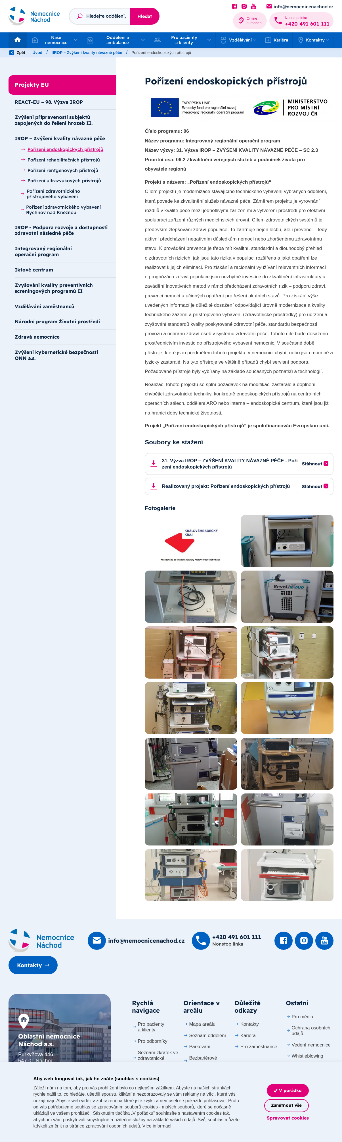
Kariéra (276, 40)
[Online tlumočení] (250, 20)
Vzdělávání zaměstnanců (44, 306)
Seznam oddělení (204, 1035)
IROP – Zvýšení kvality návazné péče (159, 52)
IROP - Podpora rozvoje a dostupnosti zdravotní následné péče (61, 230)
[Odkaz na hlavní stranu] (34, 16)
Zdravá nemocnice (37, 337)
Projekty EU (104, 52)
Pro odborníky (149, 1041)
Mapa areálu (199, 1024)
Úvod (37, 52)
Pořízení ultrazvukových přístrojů (61, 180)
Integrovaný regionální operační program (43, 251)
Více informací (156, 1126)
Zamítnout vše (286, 1105)
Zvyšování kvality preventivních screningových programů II (54, 288)
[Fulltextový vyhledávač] (99, 16)
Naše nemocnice (67, 52)
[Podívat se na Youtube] (253, 6)
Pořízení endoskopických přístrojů (62, 149)
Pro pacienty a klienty (148, 1027)
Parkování (197, 1046)
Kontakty (29, 965)
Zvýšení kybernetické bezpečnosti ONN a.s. (56, 355)
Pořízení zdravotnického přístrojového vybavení (50, 193)
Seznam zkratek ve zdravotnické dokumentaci (155, 1058)
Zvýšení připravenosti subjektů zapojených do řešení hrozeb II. (54, 120)
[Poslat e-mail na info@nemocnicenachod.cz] (299, 6)
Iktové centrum (34, 270)
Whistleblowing (304, 1056)
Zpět (17, 52)
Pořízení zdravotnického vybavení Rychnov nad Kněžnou (61, 209)
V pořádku (288, 1090)
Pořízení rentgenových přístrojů (59, 170)
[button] (54, 40)
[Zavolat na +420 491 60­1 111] (301, 20)
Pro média (299, 1016)
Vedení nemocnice (308, 1045)
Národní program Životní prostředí (57, 321)
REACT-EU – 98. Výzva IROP (49, 102)
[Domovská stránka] (41, 941)
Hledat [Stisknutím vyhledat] (144, 16)
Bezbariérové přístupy (200, 1060)
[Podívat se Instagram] (244, 6)
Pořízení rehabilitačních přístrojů (60, 160)
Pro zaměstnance (255, 1046)
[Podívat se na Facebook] (234, 6)
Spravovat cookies (288, 1118)
